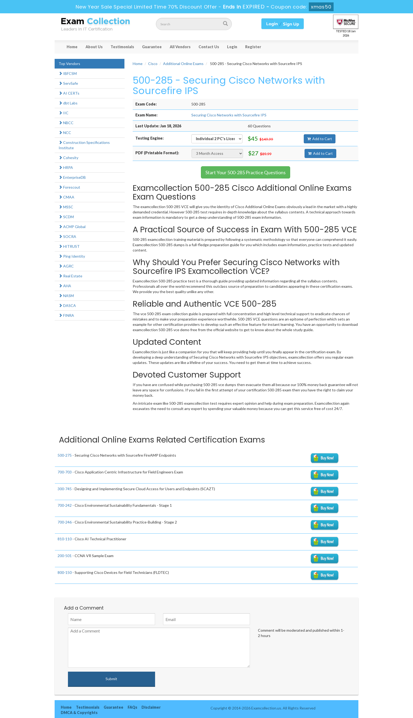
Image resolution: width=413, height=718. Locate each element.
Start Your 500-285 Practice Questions (245, 172)
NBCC (66, 122)
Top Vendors (69, 63)
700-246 (65, 522)
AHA (65, 285)
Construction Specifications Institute (84, 145)
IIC (63, 113)
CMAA (66, 197)
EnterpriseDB (72, 177)
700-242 (65, 505)
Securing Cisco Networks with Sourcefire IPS (228, 115)
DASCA (67, 305)
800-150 (65, 572)
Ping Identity (72, 256)
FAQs (132, 707)
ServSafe (68, 83)
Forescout (69, 187)
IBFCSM (68, 73)
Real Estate (70, 276)
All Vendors (180, 46)
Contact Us (209, 46)
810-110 (65, 539)
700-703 (65, 472)
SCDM (66, 216)
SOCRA (67, 236)
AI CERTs (69, 93)
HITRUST (69, 246)
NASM (66, 295)
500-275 (65, 455)
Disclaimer (151, 707)
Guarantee (152, 46)
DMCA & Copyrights (79, 712)
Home (72, 46)
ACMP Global (72, 226)
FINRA (66, 315)
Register (253, 46)
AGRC (66, 266)
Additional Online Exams (183, 63)
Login (232, 46)
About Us (94, 46)
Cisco (152, 63)
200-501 (65, 555)
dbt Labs (68, 103)
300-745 (65, 488)
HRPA (66, 167)
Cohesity (68, 157)
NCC (65, 132)
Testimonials (122, 46)
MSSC (66, 207)
